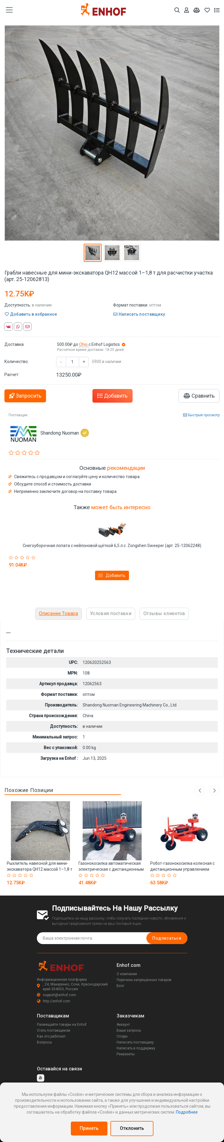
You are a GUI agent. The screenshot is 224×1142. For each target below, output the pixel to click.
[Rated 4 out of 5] (28, 558)
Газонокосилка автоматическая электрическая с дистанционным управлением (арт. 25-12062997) (111, 869)
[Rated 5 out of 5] (34, 558)
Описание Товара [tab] (58, 613)
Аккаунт (123, 1024)
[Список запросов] (217, 10)
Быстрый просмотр (201, 415)
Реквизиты (126, 1054)
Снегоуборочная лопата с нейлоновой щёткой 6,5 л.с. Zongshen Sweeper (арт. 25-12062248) (112, 545)
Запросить (25, 396)
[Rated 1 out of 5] (11, 558)
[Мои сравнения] (196, 10)
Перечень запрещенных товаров (144, 980)
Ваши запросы (129, 1030)
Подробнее (187, 1112)
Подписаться (167, 938)
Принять (89, 1128)
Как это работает (51, 1036)
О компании (127, 974)
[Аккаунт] (186, 10)
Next (214, 790)
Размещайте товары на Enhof (61, 1024)
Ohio (84, 344)
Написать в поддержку (136, 1048)
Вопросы (44, 1042)
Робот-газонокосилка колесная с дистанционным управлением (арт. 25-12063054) (182, 869)
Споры (122, 1036)
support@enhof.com (56, 995)
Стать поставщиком (53, 1030)
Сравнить (199, 396)
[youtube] (40, 1078)
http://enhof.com (53, 1001)
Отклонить (132, 1128)
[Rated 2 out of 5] (17, 558)
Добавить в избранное (31, 314)
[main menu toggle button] (9, 10)
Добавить (112, 396)
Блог (120, 986)
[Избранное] (207, 10)
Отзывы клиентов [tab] (164, 613)
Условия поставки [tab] (110, 613)
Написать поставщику (139, 314)
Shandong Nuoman (64, 432)
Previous (199, 790)
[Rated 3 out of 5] (23, 558)
